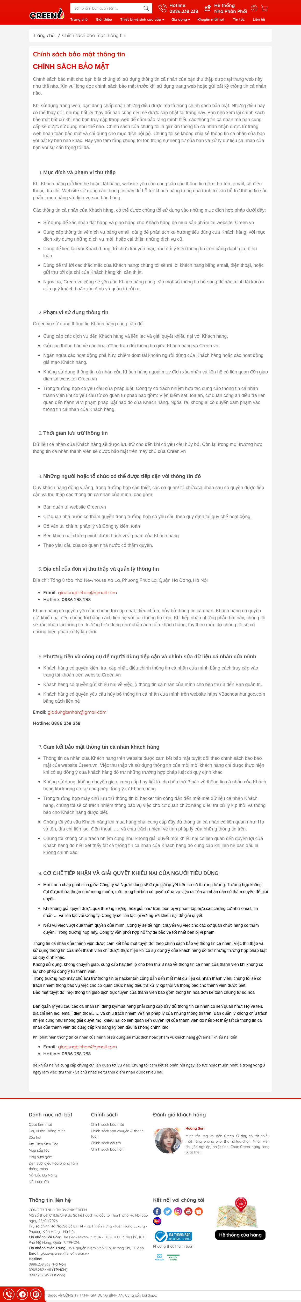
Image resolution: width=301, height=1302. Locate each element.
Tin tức (239, 20)
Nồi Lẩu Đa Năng (43, 1177)
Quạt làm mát (40, 1126)
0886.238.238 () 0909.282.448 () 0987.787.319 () (48, 1271)
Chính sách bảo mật (107, 1126)
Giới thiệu (104, 20)
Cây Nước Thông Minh (47, 1132)
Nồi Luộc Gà (39, 1183)
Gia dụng (182, 21)
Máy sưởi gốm (41, 1158)
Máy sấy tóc (39, 1152)
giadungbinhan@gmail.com (87, 594)
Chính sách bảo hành (108, 1151)
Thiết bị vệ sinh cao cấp (143, 21)
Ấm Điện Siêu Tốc (43, 1145)
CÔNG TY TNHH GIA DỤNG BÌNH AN (93, 1297)
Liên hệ (259, 20)
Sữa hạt (35, 1139)
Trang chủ (79, 20)
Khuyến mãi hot (211, 20)
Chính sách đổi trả (106, 1144)
